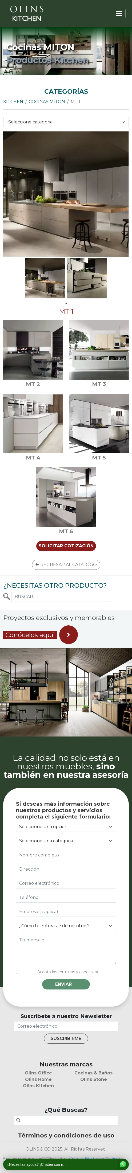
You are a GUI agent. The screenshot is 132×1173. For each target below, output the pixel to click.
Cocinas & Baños (93, 1072)
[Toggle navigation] (119, 13)
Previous (12, 194)
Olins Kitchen (38, 1085)
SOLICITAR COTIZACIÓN (66, 545)
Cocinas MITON (47, 101)
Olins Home (38, 1079)
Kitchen (13, 101)
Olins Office (38, 1072)
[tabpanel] (45, 278)
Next (119, 194)
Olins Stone (93, 1079)
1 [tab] (66, 303)
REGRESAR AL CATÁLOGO (66, 564)
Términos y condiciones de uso (66, 1135)
